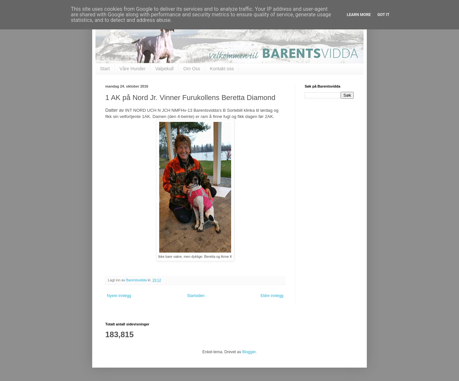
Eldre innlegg (272, 295)
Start (105, 68)
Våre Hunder (132, 68)
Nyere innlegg (119, 295)
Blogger (249, 352)
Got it (383, 14)
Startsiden (196, 295)
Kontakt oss (222, 68)
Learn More (359, 14)
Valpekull (164, 68)
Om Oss (191, 68)
